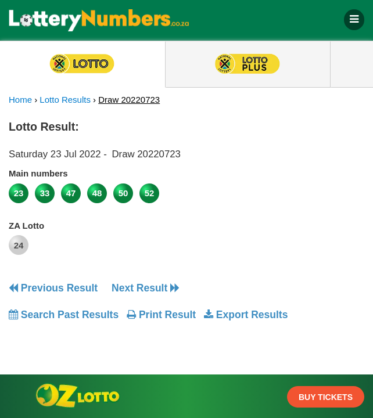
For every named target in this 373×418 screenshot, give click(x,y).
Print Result (161, 314)
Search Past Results (64, 314)
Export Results (246, 314)
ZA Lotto (26, 225)
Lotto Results (65, 100)
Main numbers (38, 173)
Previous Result (53, 288)
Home (20, 100)
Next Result (146, 288)
